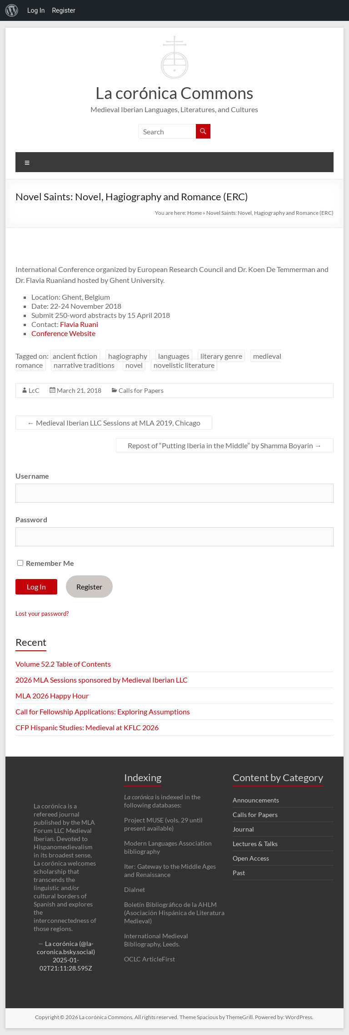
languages (173, 356)
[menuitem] (12, 10)
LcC (34, 390)
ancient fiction (75, 356)
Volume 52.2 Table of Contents (63, 663)
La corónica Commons (174, 93)
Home (194, 212)
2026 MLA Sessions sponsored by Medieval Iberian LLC (101, 679)
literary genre (221, 356)
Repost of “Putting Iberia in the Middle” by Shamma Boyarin (225, 445)
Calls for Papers (141, 390)
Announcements (256, 800)
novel (134, 365)
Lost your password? (42, 613)
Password (31, 519)
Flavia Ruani (79, 324)
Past (239, 873)
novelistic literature (184, 365)
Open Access (251, 858)
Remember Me (45, 563)
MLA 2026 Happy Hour (52, 695)
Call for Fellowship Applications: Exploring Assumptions (102, 711)
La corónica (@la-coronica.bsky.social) (66, 948)
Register (89, 586)
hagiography (127, 356)
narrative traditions (84, 365)
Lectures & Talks (255, 843)
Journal (243, 829)
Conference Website (63, 333)
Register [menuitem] (63, 10)
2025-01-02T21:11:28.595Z (66, 964)
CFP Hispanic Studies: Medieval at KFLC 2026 (87, 727)
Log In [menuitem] (36, 10)
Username (32, 475)
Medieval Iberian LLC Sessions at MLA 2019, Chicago (113, 422)
